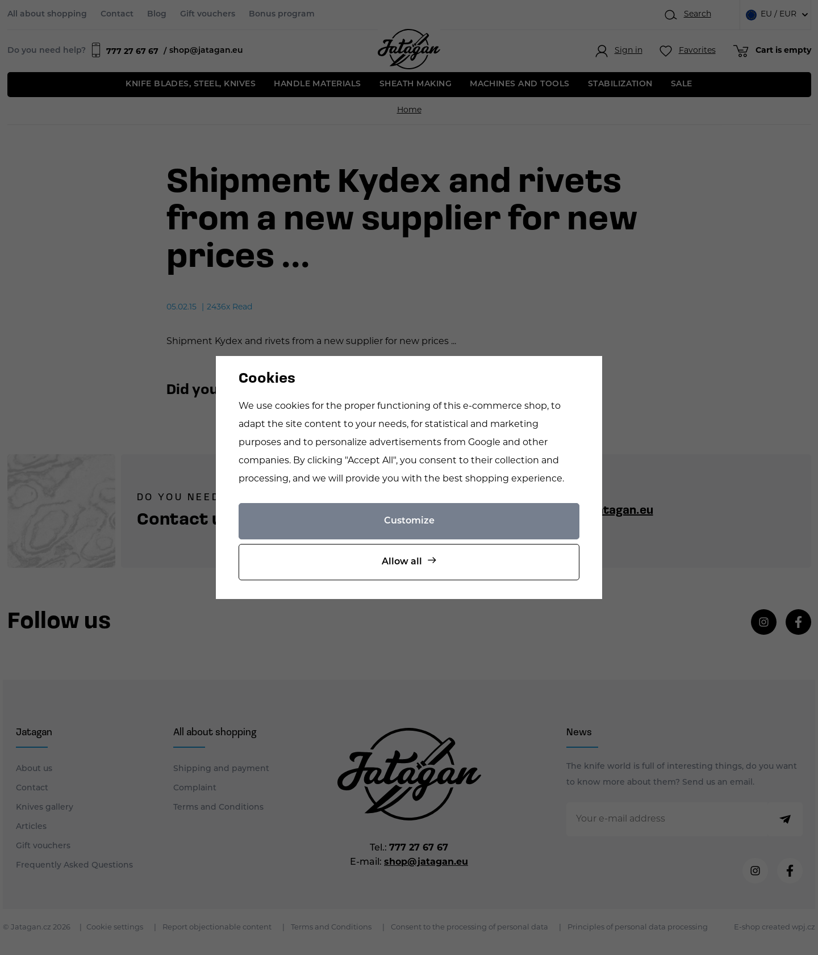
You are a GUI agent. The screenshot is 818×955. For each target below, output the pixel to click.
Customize (409, 521)
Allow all (402, 562)
